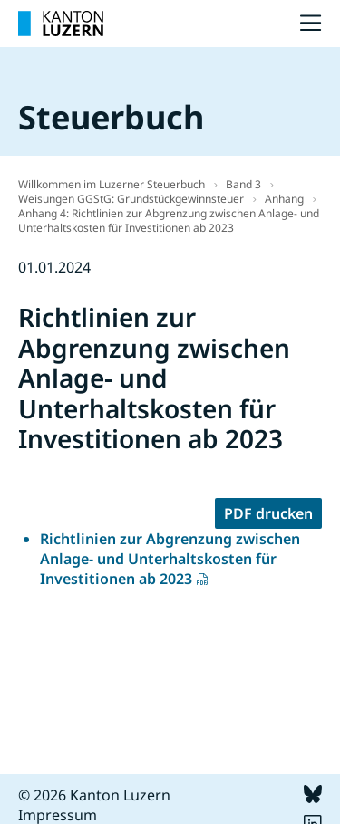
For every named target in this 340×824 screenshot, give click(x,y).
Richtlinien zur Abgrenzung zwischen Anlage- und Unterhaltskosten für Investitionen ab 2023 (170, 559)
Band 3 (243, 184)
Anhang (284, 198)
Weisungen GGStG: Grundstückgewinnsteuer (131, 198)
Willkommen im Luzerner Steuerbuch (111, 184)
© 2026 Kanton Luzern (94, 795)
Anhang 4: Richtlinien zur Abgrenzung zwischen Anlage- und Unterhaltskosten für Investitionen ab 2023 (168, 220)
